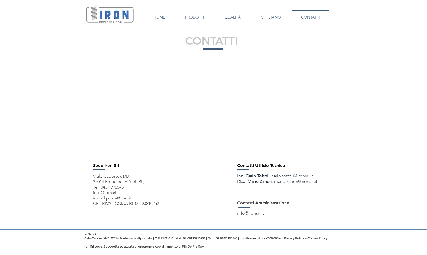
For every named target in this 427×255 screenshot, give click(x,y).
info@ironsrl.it (106, 192)
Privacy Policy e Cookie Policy (305, 238)
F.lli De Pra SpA (193, 246)
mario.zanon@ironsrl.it (295, 181)
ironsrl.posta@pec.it (112, 198)
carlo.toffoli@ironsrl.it (292, 175)
